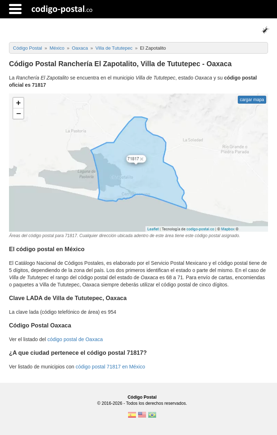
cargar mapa (252, 99)
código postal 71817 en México (110, 367)
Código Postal (142, 397)
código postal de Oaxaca (75, 339)
